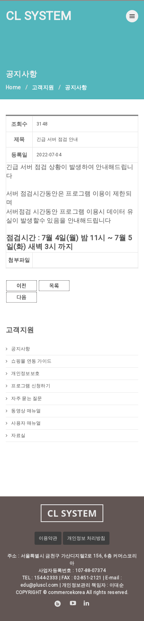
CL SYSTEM (39, 15)
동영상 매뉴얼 (23, 410)
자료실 (15, 435)
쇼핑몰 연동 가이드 (28, 361)
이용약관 (48, 538)
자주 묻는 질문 (24, 398)
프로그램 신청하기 (28, 385)
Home (13, 87)
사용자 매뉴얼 (23, 423)
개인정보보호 (23, 373)
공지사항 (18, 349)
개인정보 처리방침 (86, 538)
